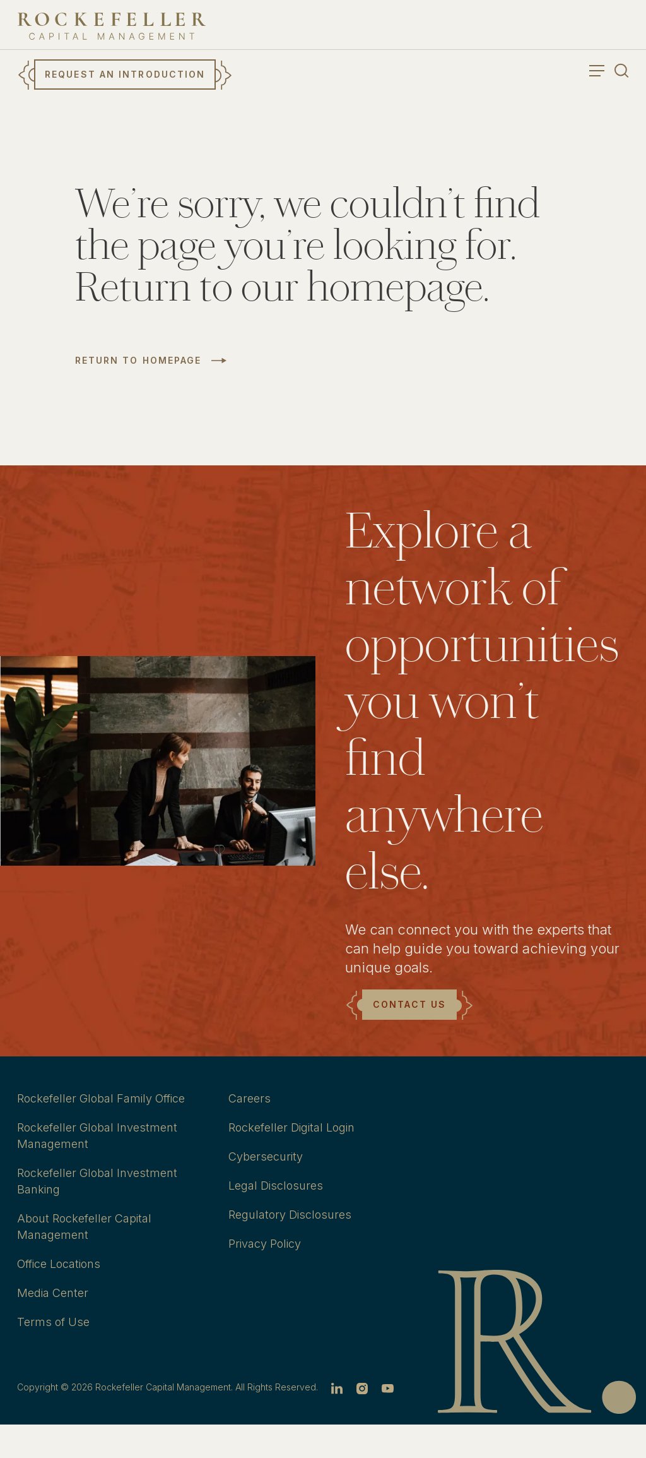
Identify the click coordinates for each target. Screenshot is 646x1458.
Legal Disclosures (275, 1185)
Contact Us (409, 1004)
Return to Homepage (138, 361)
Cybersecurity (265, 1156)
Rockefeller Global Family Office (101, 1098)
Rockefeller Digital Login (291, 1127)
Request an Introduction (125, 74)
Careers (249, 1098)
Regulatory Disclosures (289, 1214)
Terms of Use (53, 1322)
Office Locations (58, 1263)
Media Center (52, 1293)
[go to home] (111, 26)
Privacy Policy (264, 1243)
